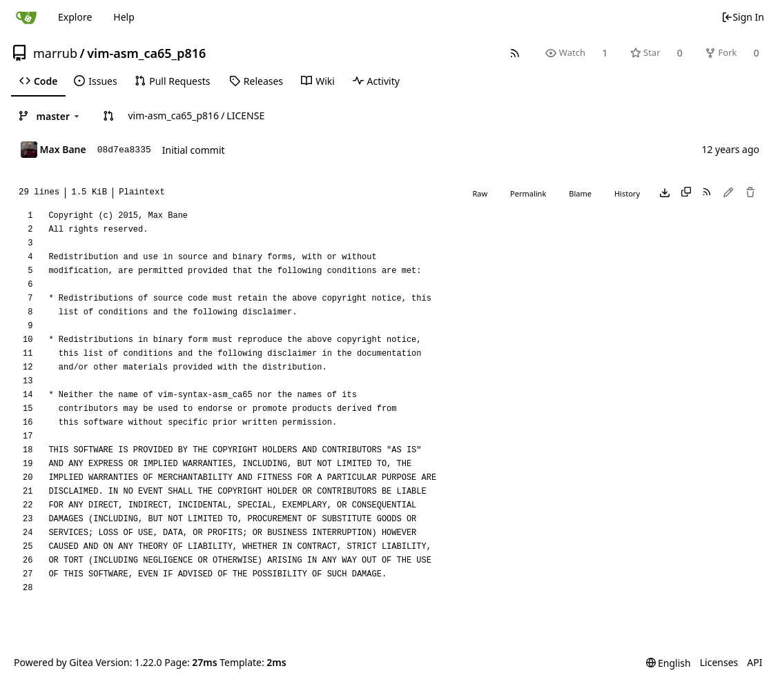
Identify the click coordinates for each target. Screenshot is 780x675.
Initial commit (193, 150)
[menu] (668, 662)
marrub (55, 53)
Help (124, 16)
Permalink (528, 193)
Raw (479, 193)
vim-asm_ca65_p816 (146, 53)
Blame (580, 193)
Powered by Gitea (53, 662)
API (754, 662)
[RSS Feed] (515, 52)
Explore (75, 16)
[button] (108, 115)
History (627, 193)
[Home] (26, 17)
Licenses (719, 662)
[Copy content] (686, 193)
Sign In (742, 16)
